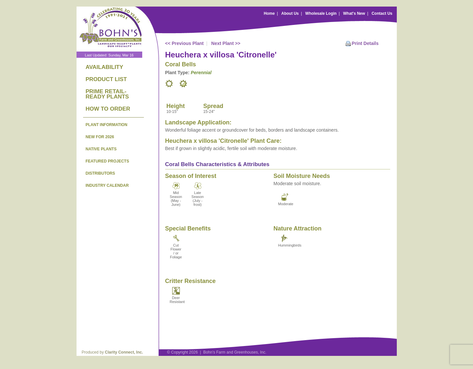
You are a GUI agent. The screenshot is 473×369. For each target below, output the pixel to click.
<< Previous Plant (184, 43)
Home (269, 13)
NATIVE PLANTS (101, 149)
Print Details (365, 43)
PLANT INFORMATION (106, 124)
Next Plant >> (225, 43)
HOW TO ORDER (108, 109)
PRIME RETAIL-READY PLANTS (107, 94)
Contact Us (382, 13)
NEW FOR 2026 (100, 137)
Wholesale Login (320, 13)
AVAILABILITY (105, 67)
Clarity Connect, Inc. (124, 352)
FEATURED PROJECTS (107, 161)
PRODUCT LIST (106, 79)
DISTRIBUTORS (100, 173)
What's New (354, 13)
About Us (290, 13)
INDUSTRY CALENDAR (107, 185)
